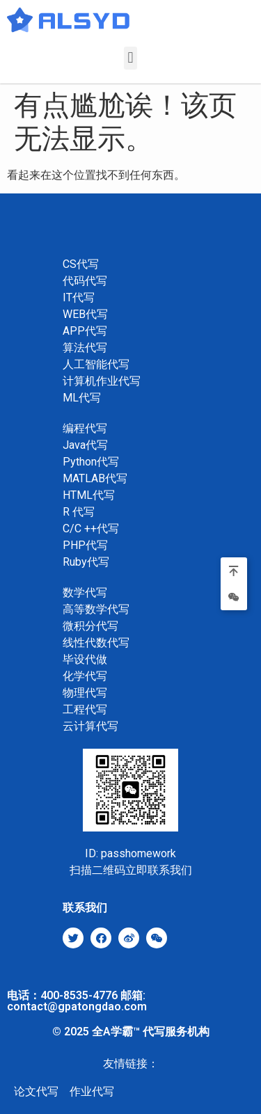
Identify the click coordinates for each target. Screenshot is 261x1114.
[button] (130, 58)
